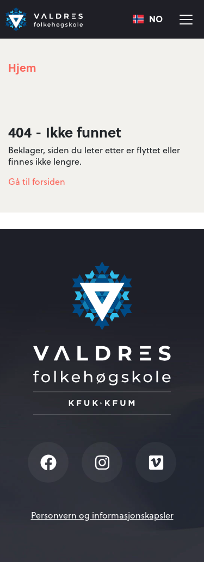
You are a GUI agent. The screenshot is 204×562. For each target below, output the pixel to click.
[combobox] (148, 19)
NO (148, 19)
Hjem (22, 67)
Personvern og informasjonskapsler (102, 515)
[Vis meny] (186, 19)
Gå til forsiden (36, 182)
